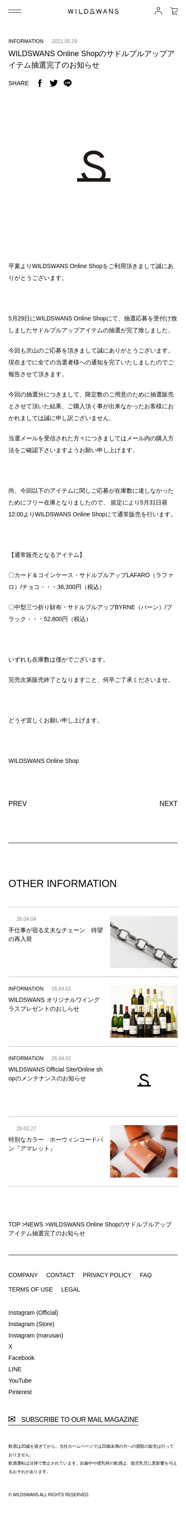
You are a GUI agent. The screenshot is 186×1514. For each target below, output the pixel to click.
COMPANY (23, 1275)
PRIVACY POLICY (107, 1275)
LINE (15, 1369)
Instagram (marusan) (35, 1335)
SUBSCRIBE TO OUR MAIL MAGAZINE (73, 1419)
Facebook (21, 1357)
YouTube (20, 1380)
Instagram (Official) (33, 1312)
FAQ (146, 1275)
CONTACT (60, 1275)
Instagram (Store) (31, 1324)
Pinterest (20, 1392)
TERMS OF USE (30, 1289)
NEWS (34, 1224)
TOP (14, 1224)
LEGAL (70, 1289)
